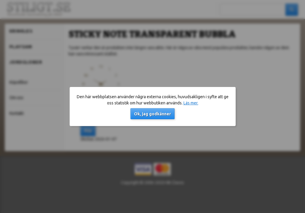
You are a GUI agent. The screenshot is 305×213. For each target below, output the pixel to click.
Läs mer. (190, 103)
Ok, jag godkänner (152, 114)
